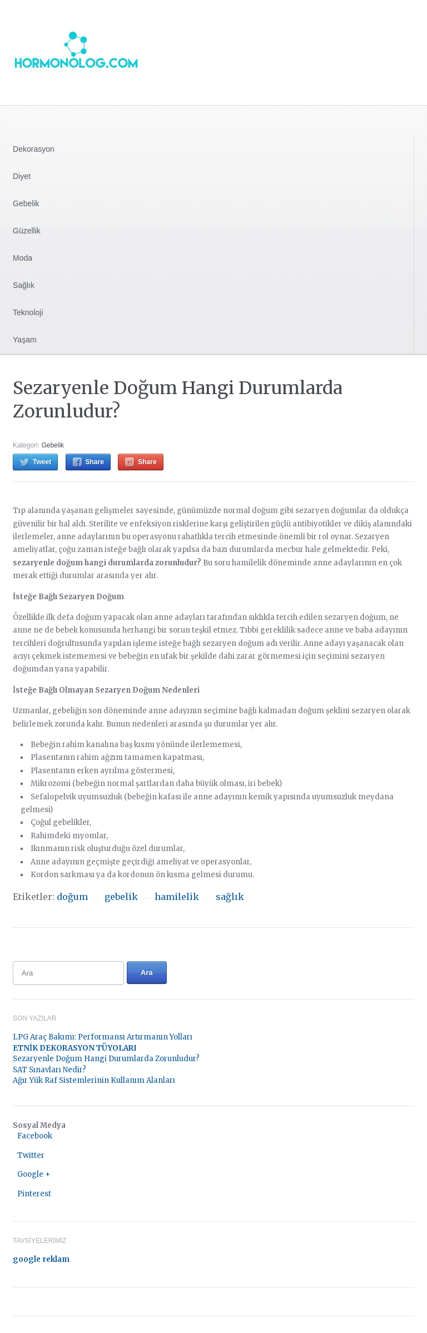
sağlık (230, 896)
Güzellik (27, 230)
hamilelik (177, 896)
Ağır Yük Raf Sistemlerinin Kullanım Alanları (94, 1080)
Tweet (42, 462)
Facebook (34, 1136)
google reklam (41, 1259)
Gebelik (26, 203)
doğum (72, 896)
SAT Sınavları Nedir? (49, 1070)
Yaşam (25, 339)
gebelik (121, 896)
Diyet (22, 176)
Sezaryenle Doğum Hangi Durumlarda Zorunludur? (106, 1058)
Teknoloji (28, 312)
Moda (22, 257)
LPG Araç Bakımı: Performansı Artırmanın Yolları (102, 1037)
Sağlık (23, 285)
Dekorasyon (33, 149)
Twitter (30, 1155)
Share (95, 462)
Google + (33, 1174)
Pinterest (34, 1193)
